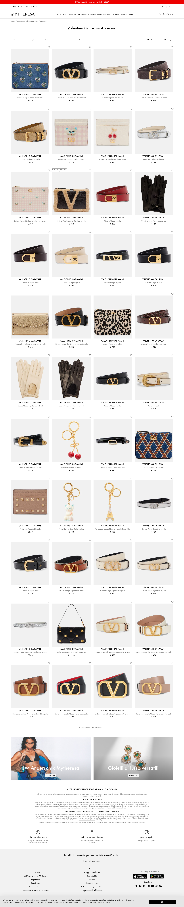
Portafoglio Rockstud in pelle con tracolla (30, 344)
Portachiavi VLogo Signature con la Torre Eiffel (112, 529)
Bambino (27, 7)
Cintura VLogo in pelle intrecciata (153, 344)
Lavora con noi (92, 883)
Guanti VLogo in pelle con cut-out (30, 406)
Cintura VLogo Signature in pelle (30, 467)
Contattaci (36, 872)
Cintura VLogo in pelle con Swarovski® (71, 98)
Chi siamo (92, 868)
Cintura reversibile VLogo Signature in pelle (71, 344)
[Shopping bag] (171, 14)
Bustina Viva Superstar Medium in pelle (71, 221)
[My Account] (163, 14)
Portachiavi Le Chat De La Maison (71, 529)
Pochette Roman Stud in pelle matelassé (71, 652)
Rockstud (101, 818)
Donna (14, 7)
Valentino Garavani (32, 21)
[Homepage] (22, 14)
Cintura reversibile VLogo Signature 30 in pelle (112, 652)
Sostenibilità (92, 875)
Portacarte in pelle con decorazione (112, 159)
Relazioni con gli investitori (92, 886)
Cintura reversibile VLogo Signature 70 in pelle (112, 714)
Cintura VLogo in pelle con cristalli (112, 467)
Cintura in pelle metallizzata (153, 159)
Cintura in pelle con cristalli (112, 98)
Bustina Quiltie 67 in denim (154, 467)
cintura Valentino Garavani (87, 820)
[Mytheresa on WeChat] (160, 886)
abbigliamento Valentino (43, 804)
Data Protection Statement (102, 902)
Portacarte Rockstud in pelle (30, 529)
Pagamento (35, 879)
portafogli (62, 818)
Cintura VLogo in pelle (112, 221)
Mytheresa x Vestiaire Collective (35, 890)
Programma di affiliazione (92, 890)
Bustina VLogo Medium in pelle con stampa (30, 221)
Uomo (20, 7)
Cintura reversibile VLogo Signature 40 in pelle (154, 652)
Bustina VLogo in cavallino (112, 344)
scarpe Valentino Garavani (83, 794)
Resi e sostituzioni (36, 886)
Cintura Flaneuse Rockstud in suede (154, 98)
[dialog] (92, 901)
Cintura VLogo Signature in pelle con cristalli (30, 652)
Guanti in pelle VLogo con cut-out (153, 221)
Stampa (92, 879)
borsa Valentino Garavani (136, 818)
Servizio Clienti (36, 868)
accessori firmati (73, 822)
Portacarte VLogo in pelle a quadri (71, 159)
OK (162, 902)
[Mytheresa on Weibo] (156, 886)
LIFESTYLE (34, 7)
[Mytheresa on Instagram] (148, 886)
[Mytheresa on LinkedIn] (136, 886)
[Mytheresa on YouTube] (152, 886)
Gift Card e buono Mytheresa (36, 875)
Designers (20, 21)
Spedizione (35, 883)
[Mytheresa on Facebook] (140, 886)
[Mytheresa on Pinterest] (144, 886)
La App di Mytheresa (92, 872)
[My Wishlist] (167, 14)
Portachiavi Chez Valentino (71, 467)
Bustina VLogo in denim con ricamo (30, 98)
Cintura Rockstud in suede (30, 159)
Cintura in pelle (154, 406)
